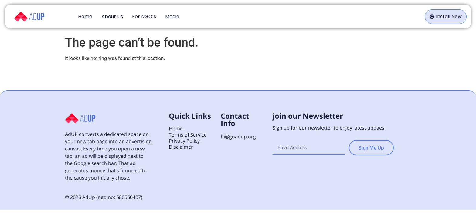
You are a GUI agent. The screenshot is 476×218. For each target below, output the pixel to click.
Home (85, 16)
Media (172, 16)
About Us (112, 16)
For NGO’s (144, 16)
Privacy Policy (184, 141)
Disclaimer (181, 147)
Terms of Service (188, 135)
